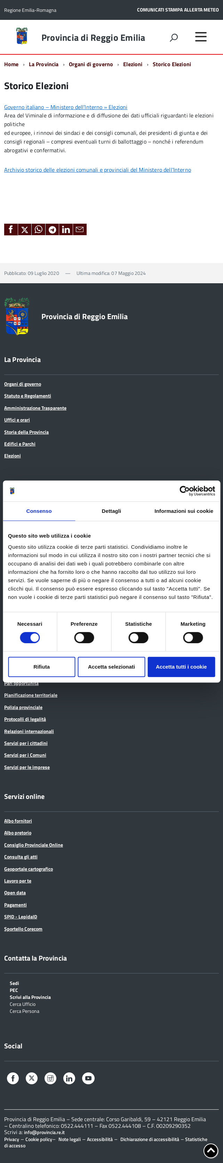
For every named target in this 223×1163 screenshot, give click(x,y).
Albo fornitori (18, 820)
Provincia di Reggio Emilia (93, 37)
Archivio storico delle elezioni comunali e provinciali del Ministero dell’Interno (97, 169)
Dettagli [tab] (111, 511)
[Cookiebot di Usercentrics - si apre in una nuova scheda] (184, 491)
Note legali (69, 1139)
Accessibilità (100, 1139)
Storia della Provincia (26, 432)
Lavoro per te (17, 880)
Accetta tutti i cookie (181, 667)
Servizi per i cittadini (26, 743)
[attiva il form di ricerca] (173, 37)
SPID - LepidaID (20, 916)
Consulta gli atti (21, 856)
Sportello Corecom (23, 928)
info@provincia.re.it (44, 1132)
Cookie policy (38, 1139)
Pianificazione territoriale (30, 695)
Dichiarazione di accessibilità (149, 1139)
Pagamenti (15, 904)
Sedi (14, 982)
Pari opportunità (21, 683)
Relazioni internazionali (29, 731)
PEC (14, 989)
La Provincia (44, 64)
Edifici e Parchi (19, 443)
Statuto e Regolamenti (27, 395)
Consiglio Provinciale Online (33, 844)
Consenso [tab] (39, 511)
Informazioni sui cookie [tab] (183, 511)
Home (11, 64)
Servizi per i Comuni (25, 754)
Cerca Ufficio (22, 1003)
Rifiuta (41, 667)
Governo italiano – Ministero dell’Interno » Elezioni (65, 107)
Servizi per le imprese (27, 767)
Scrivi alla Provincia (30, 996)
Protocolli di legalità (25, 719)
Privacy (11, 1139)
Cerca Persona (24, 1010)
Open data (15, 892)
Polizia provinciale (23, 707)
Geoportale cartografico (28, 868)
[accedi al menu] (200, 36)
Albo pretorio (17, 832)
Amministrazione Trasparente (35, 407)
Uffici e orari (17, 419)
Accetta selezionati (111, 667)
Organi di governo (91, 64)
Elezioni (132, 64)
